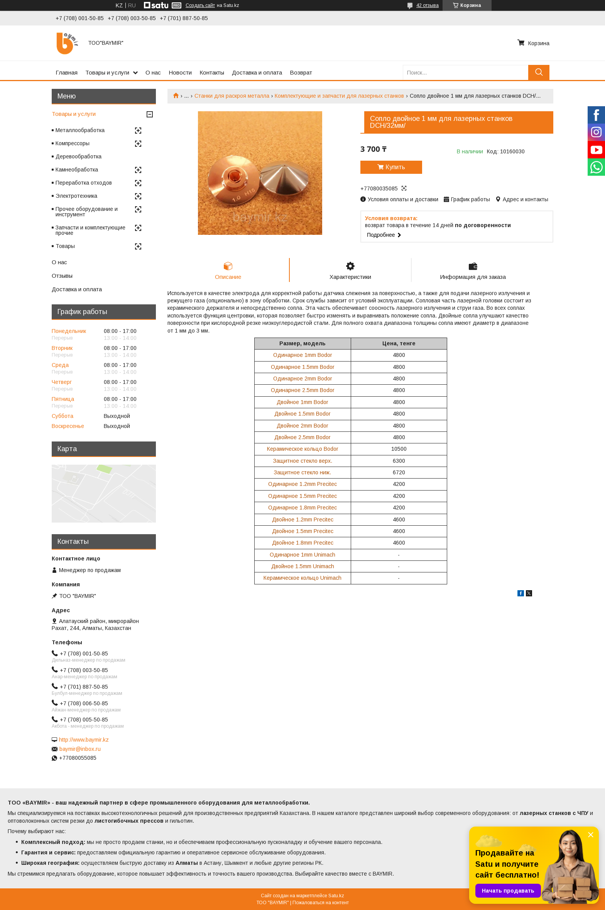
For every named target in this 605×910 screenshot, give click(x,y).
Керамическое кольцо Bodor (302, 449)
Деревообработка (78, 156)
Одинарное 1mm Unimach (302, 555)
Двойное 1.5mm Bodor (302, 414)
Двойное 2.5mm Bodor (302, 437)
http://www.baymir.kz (84, 740)
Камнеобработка (77, 169)
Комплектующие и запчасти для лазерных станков (339, 96)
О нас (153, 72)
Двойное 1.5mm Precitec (302, 531)
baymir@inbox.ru (80, 749)
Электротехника (76, 196)
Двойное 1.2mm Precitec (302, 519)
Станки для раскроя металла (231, 96)
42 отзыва (427, 5)
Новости (180, 72)
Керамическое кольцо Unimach (302, 578)
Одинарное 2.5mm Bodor (303, 390)
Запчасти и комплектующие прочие (90, 230)
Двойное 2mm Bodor (302, 426)
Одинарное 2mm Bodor (302, 378)
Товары (65, 246)
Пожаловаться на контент (320, 902)
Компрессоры (73, 143)
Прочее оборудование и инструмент (87, 211)
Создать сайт (200, 5)
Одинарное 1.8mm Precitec (302, 507)
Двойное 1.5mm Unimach (302, 566)
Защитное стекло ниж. (302, 472)
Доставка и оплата (257, 72)
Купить (395, 167)
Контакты (211, 72)
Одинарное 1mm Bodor (302, 355)
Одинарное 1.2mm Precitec (302, 484)
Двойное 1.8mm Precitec (302, 543)
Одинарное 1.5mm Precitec (302, 496)
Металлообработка (80, 130)
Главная (67, 72)
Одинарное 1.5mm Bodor (303, 367)
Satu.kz (336, 895)
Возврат (301, 72)
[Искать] (538, 72)
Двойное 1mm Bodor (302, 402)
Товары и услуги (107, 72)
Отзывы (62, 275)
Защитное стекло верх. (302, 461)
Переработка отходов (84, 183)
